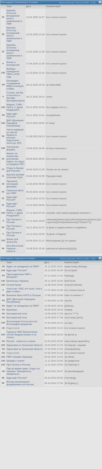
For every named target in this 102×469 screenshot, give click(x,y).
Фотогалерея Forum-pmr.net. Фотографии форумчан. (22, 322)
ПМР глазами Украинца (19, 356)
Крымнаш (11, 309)
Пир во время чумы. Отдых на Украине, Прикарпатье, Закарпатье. (23, 371)
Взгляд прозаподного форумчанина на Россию (20, 383)
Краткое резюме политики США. (15, 176)
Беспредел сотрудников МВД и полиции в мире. (14, 84)
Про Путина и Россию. (13, 220)
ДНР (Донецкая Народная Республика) (14, 123)
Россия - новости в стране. (21, 341)
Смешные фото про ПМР (14, 191)
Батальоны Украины (17, 281)
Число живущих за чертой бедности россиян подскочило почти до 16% (15, 136)
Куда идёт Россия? (11, 115)
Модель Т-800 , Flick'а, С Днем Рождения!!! (14, 107)
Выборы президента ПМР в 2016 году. (13, 72)
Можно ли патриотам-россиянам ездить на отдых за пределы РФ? (15, 158)
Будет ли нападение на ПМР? (22, 266)
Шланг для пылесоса (12, 240)
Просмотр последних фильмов (12, 184)
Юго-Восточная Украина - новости (14, 248)
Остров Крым (13, 284)
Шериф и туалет (15, 360)
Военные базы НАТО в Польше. (23, 295)
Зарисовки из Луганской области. (24, 345)
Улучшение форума (12, 148)
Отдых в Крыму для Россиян (14, 169)
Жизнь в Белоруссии (12, 63)
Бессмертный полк (16, 313)
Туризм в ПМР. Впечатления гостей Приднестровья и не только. (21, 335)
